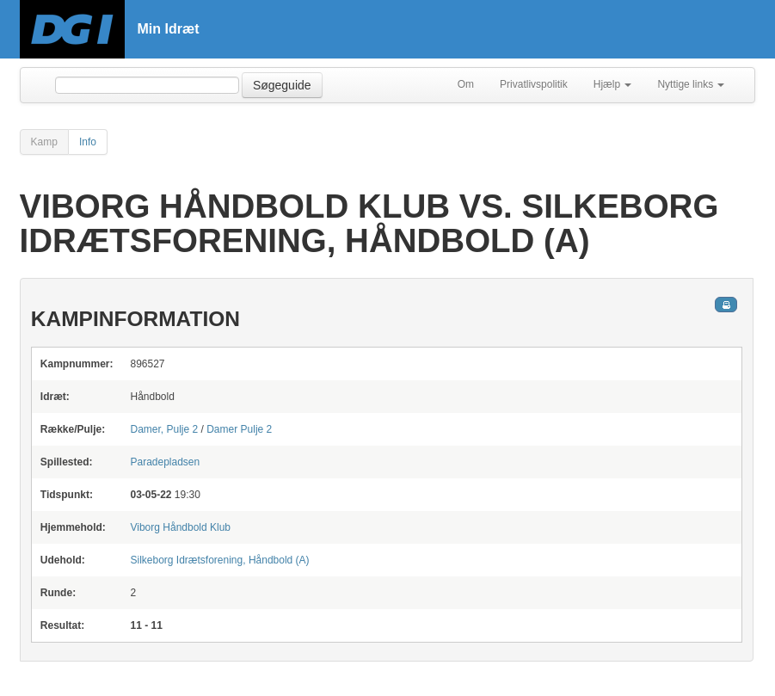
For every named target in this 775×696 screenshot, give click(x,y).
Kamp (44, 142)
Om (466, 84)
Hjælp (613, 84)
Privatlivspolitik (534, 84)
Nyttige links (690, 84)
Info (87, 142)
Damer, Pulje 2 (164, 429)
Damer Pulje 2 (239, 429)
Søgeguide (282, 85)
